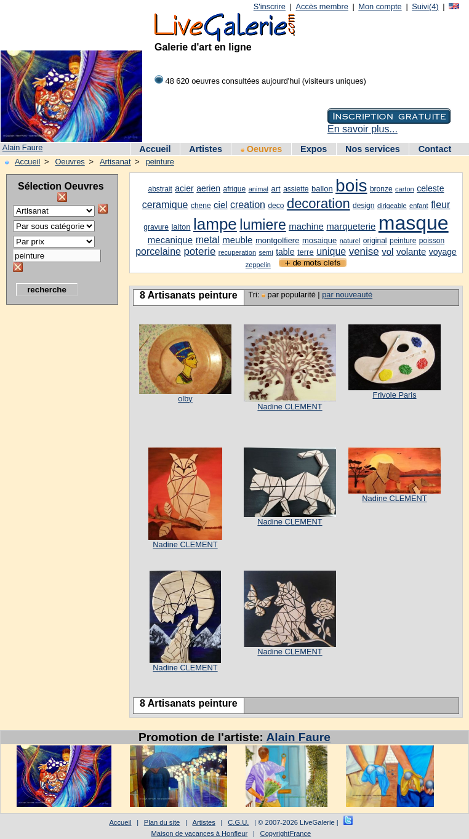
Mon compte (379, 6)
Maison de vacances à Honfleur (199, 833)
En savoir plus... (362, 129)
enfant (418, 205)
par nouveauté (347, 294)
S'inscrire (270, 6)
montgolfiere (277, 240)
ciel (221, 204)
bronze (381, 189)
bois (351, 185)
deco (276, 205)
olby (185, 398)
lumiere (262, 225)
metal (208, 240)
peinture (160, 161)
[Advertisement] (55, 495)
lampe (215, 224)
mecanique (170, 240)
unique (331, 251)
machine (306, 226)
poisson (431, 240)
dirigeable (392, 205)
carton (404, 189)
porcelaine (158, 251)
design (363, 205)
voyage (443, 252)
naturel (350, 240)
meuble (237, 240)
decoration (318, 203)
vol (387, 251)
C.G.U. (238, 822)
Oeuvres (262, 149)
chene (201, 205)
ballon (322, 188)
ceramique (165, 204)
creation (247, 204)
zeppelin (258, 264)
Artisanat (115, 161)
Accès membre (321, 6)
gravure (156, 227)
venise (364, 251)
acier (184, 188)
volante (411, 251)
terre (305, 252)
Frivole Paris (394, 394)
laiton (180, 226)
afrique (234, 189)
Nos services (372, 149)
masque (414, 223)
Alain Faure (22, 147)
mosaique (319, 240)
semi (266, 252)
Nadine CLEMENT (289, 406)
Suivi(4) (425, 6)
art (276, 188)
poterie (199, 251)
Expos (313, 149)
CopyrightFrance (285, 833)
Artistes (205, 149)
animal (258, 189)
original (375, 240)
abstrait (160, 189)
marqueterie (350, 226)
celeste (430, 188)
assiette (295, 189)
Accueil (154, 149)
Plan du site (162, 822)
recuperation (237, 252)
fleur (440, 204)
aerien (208, 188)
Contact (435, 149)
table (285, 252)
